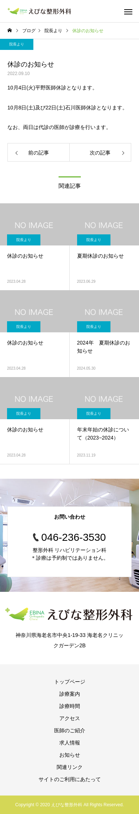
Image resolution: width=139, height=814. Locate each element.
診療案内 (69, 694)
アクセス (69, 718)
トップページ (69, 682)
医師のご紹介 (69, 730)
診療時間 (69, 706)
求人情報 (69, 743)
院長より (16, 44)
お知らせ (69, 755)
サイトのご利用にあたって (70, 779)
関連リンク (70, 767)
